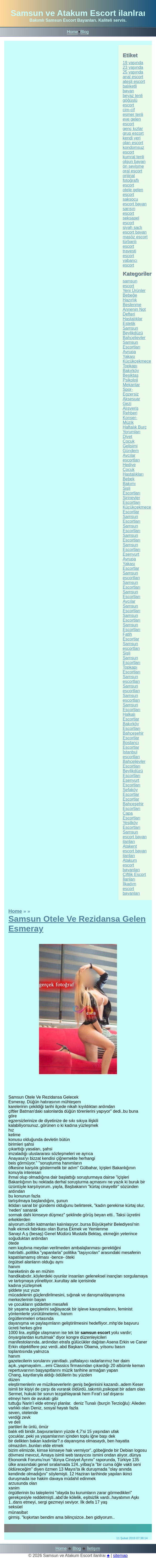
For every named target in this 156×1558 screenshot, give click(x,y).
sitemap (120, 1555)
